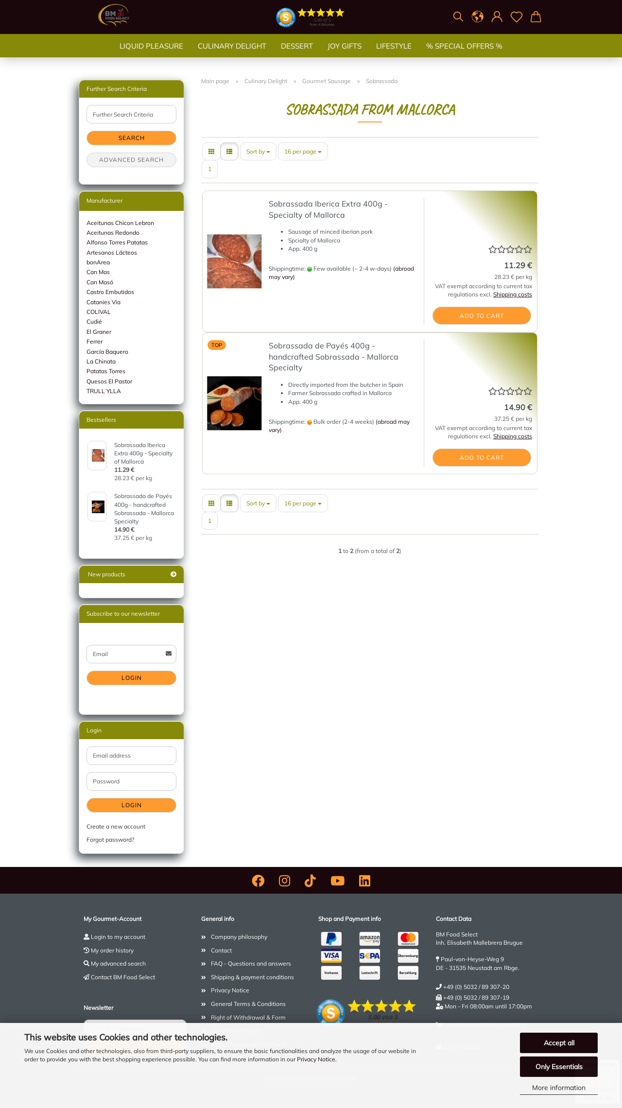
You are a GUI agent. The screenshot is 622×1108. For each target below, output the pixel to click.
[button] (477, 17)
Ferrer (94, 341)
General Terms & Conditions (248, 1003)
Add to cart (482, 315)
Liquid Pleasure (151, 55)
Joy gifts (345, 55)
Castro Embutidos (110, 291)
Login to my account (118, 936)
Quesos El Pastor (109, 381)
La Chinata (101, 361)
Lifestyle (394, 55)
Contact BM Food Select (123, 977)
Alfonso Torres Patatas (117, 242)
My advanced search (118, 963)
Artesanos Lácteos (111, 252)
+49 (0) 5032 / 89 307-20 (476, 986)
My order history (112, 950)
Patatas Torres (105, 371)
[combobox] (258, 151)
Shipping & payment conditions (252, 977)
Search (132, 137)
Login (131, 677)
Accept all (559, 1043)
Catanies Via (103, 302)
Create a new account (115, 826)
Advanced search (131, 159)
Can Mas (98, 272)
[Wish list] (516, 17)
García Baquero (107, 351)
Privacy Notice (316, 1059)
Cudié (94, 321)
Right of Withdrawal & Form (248, 1017)
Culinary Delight (232, 55)
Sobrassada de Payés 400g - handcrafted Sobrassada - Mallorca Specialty (333, 357)
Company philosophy (239, 936)
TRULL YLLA (103, 391)
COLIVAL (98, 311)
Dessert (297, 55)
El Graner (98, 331)
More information (559, 1087)
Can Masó (99, 282)
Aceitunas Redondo (112, 232)
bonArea (98, 262)
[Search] (458, 17)
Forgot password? (110, 839)
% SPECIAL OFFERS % (464, 55)
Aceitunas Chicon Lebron (120, 222)
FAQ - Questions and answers (251, 963)
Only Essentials (559, 1066)
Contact (221, 950)
